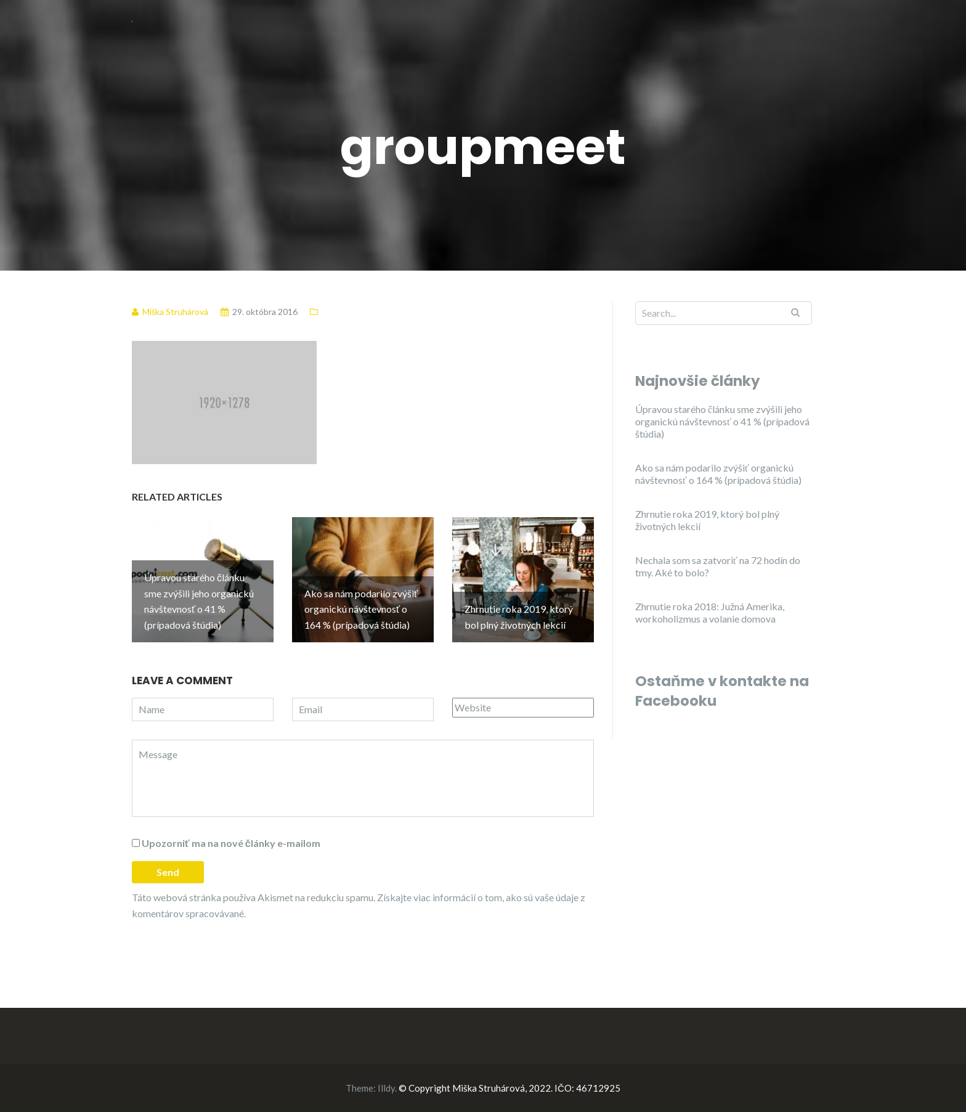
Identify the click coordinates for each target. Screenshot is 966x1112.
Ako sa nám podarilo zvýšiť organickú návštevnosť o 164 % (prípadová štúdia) (718, 474)
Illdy (386, 1088)
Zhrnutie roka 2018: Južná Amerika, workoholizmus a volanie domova (709, 612)
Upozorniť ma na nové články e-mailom (231, 843)
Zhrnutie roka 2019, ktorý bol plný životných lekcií (707, 520)
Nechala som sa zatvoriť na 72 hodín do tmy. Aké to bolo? (717, 566)
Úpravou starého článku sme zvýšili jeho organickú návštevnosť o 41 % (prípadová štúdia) (722, 421)
